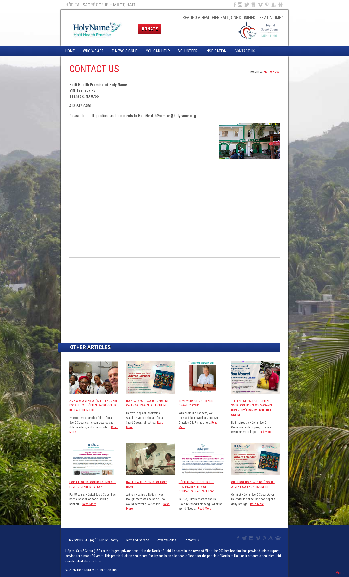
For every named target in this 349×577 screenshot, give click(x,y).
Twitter (246, 4)
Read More (264, 432)
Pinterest (267, 4)
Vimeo (260, 4)
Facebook (234, 4)
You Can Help (158, 51)
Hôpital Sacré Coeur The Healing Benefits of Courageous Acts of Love (197, 486)
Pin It (340, 572)
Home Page (272, 71)
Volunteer (187, 51)
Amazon (273, 4)
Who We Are (93, 51)
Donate (150, 29)
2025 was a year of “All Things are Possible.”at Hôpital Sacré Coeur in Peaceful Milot (93, 405)
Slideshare (281, 4)
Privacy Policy (149, 538)
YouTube (253, 4)
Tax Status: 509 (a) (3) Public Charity (87, 538)
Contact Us (245, 51)
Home (70, 51)
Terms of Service (125, 538)
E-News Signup (125, 51)
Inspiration (216, 51)
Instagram (240, 4)
